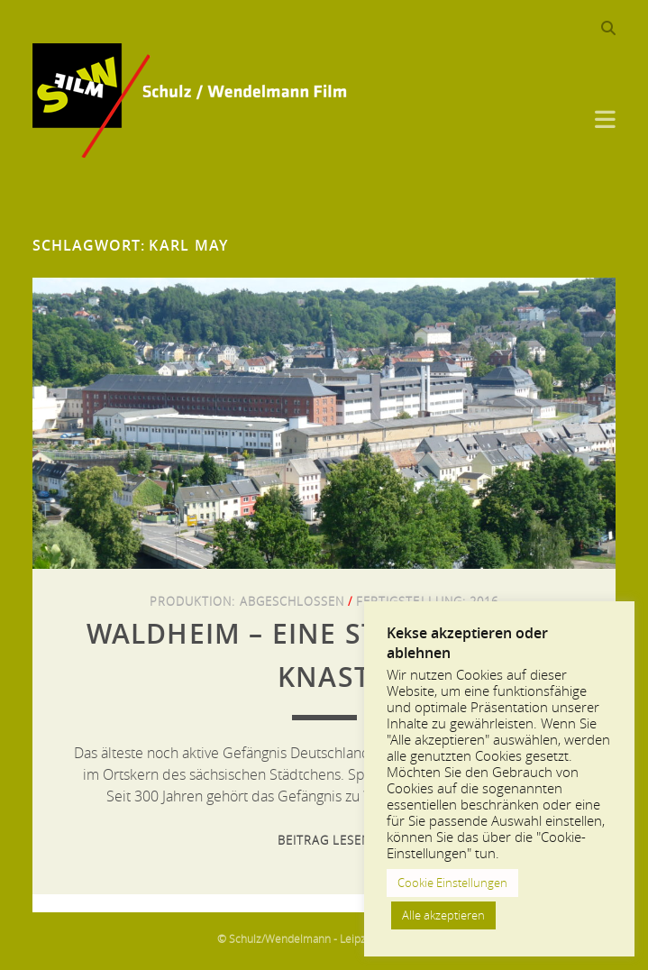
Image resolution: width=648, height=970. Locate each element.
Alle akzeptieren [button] (443, 915)
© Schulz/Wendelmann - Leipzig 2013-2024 (324, 938)
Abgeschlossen (292, 601)
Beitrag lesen (324, 840)
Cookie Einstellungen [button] (452, 882)
